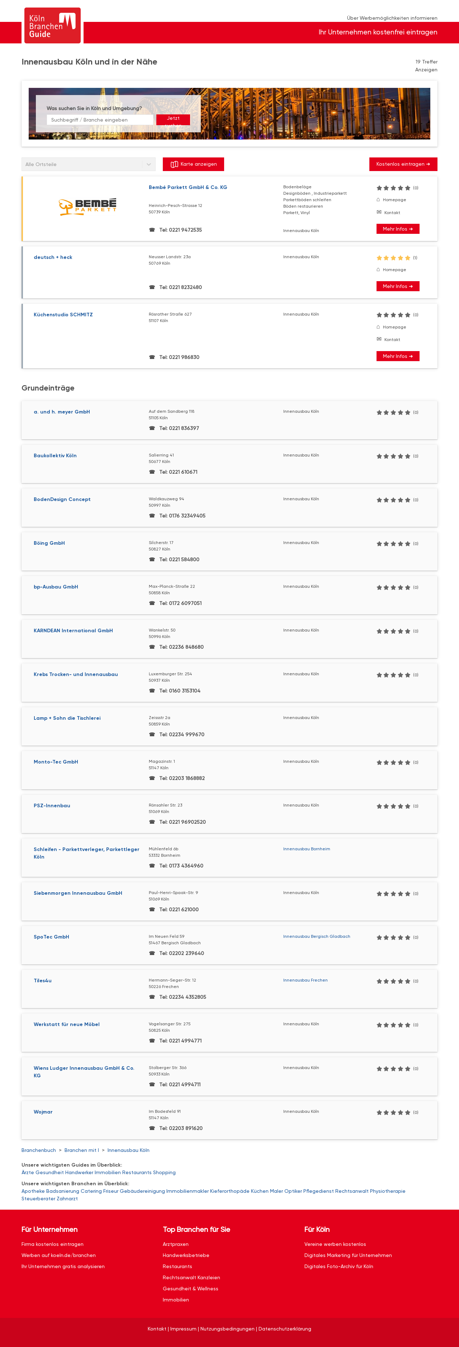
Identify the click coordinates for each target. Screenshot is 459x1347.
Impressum (183, 1329)
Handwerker (79, 1172)
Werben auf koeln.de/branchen (59, 1255)
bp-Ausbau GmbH (56, 587)
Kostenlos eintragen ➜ (403, 164)
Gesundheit (50, 1172)
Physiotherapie (388, 1191)
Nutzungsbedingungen (227, 1329)
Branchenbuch (39, 1150)
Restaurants (137, 1172)
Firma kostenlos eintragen (53, 1244)
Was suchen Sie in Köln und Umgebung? (94, 108)
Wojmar (43, 1112)
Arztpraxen (176, 1244)
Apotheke (33, 1191)
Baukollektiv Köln (55, 456)
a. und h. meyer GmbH (62, 412)
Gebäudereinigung (142, 1191)
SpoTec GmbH (51, 937)
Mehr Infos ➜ (398, 229)
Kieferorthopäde (230, 1191)
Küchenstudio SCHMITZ (63, 315)
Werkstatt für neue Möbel (67, 1024)
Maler (276, 1191)
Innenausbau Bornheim (306, 848)
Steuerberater (38, 1198)
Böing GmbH (49, 543)
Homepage (394, 199)
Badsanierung (62, 1191)
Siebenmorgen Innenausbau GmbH (78, 893)
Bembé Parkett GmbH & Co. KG (188, 187)
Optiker (293, 1191)
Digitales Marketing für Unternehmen (348, 1255)
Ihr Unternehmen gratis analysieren (63, 1266)
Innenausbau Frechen (305, 980)
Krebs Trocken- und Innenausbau (76, 674)
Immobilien (108, 1172)
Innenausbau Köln (129, 1150)
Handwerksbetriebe (186, 1255)
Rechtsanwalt (352, 1191)
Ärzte (28, 1172)
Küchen (260, 1191)
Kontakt (392, 212)
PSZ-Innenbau (52, 806)
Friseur (110, 1191)
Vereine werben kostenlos (335, 1244)
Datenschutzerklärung (285, 1329)
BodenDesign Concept (62, 499)
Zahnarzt (67, 1198)
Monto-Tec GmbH (56, 762)
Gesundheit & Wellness (190, 1288)
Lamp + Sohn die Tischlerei (67, 718)
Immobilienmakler (187, 1191)
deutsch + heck (53, 257)
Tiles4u (43, 981)
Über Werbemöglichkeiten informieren (392, 18)
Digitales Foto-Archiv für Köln (338, 1266)
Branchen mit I (82, 1150)
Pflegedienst (318, 1191)
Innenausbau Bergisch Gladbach (316, 936)
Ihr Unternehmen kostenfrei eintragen (378, 32)
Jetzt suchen (173, 120)
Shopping (164, 1172)
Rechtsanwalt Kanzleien (191, 1277)
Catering (91, 1191)
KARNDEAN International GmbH (73, 631)
